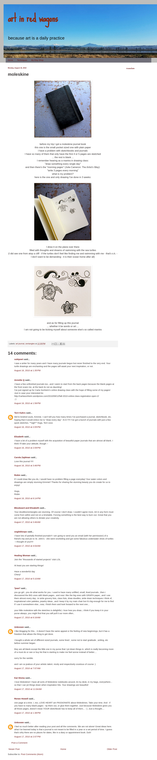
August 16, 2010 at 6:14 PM (27, 498)
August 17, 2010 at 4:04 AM (27, 546)
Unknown (19, 627)
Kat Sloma (19, 678)
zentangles (30, 344)
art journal (20, 344)
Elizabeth (19, 436)
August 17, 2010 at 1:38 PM (27, 713)
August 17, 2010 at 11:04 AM (28, 689)
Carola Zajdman (22, 457)
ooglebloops (20, 531)
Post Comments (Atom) (32, 754)
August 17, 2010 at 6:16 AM (27, 617)
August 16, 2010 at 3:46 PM (27, 465)
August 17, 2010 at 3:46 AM (27, 522)
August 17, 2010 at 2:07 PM (27, 736)
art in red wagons (33, 17)
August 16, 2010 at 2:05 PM (27, 427)
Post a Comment (19, 743)
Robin (17, 475)
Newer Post (14, 749)
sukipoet (18, 359)
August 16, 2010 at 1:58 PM (27, 403)
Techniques (22, 60)
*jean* (17, 588)
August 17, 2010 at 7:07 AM (27, 668)
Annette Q (19, 380)
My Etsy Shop (37, 60)
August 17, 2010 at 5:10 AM (27, 578)
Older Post (112, 749)
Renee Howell (21, 698)
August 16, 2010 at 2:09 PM (27, 448)
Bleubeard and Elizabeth (26, 508)
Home (10, 60)
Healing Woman (22, 555)
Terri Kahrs (20, 413)
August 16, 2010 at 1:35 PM (27, 370)
